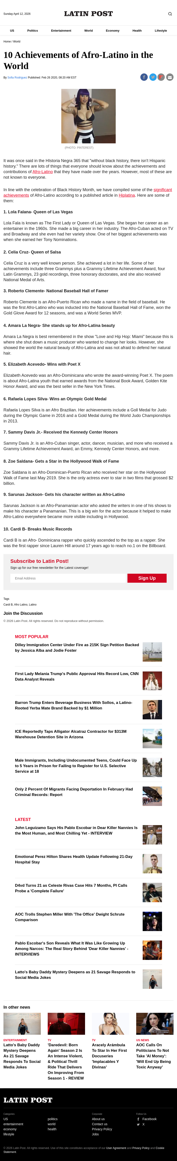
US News (142, 1040)
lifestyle (8, 1134)
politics (53, 1119)
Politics (32, 30)
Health (137, 30)
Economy (113, 30)
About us (98, 1119)
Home (7, 41)
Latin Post (88, 13)
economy (10, 1129)
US (12, 30)
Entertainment (61, 30)
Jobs (95, 1134)
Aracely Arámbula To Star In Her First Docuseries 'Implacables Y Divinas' (109, 1056)
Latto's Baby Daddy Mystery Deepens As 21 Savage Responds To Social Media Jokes (22, 1056)
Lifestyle (161, 30)
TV (49, 1040)
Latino (33, 604)
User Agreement (116, 1148)
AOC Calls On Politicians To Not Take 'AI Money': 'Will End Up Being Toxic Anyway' (153, 1056)
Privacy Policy (102, 1129)
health (52, 1129)
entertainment (13, 1124)
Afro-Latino (42, 171)
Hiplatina (127, 195)
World (88, 30)
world (51, 1124)
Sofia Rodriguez (17, 77)
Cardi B (8, 604)
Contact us (99, 1124)
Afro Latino (20, 604)
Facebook (149, 1119)
